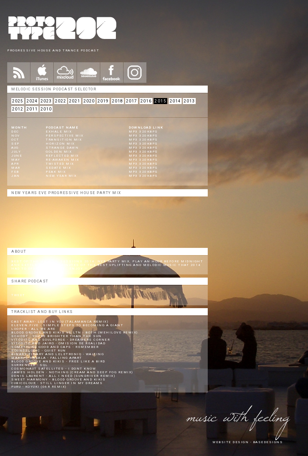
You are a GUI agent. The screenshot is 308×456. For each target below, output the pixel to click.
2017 (131, 101)
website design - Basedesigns (248, 442)
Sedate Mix (58, 168)
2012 (17, 109)
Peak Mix (56, 172)
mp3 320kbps (143, 131)
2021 (74, 101)
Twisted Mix (60, 164)
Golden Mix (59, 151)
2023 (46, 101)
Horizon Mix (60, 143)
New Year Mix (61, 176)
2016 (146, 101)
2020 (89, 101)
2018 (117, 101)
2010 (46, 109)
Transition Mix (64, 139)
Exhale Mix (59, 131)
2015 (160, 101)
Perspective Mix (65, 135)
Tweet (18, 295)
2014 (175, 101)
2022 (60, 101)
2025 (17, 101)
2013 (189, 101)
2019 (103, 101)
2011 (32, 109)
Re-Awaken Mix (62, 160)
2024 (32, 101)
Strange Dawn (62, 147)
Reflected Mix (62, 155)
